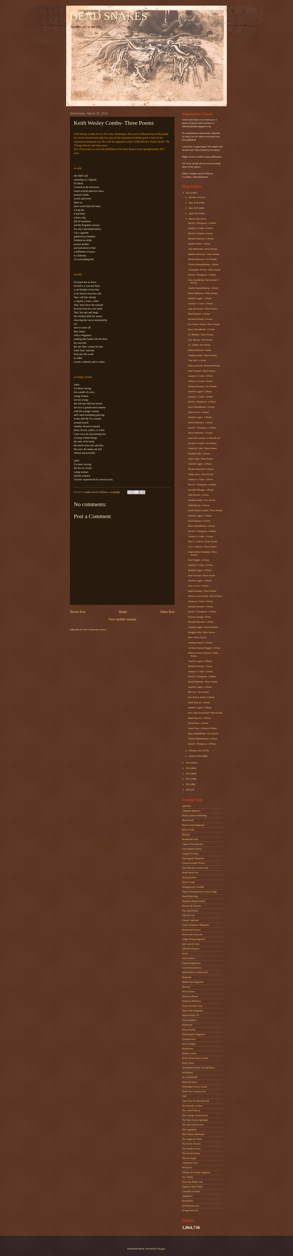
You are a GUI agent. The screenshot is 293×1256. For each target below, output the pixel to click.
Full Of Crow (188, 915)
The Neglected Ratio (192, 1139)
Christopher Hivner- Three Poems (204, 269)
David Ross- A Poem (198, 723)
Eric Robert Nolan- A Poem (201, 697)
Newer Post (78, 612)
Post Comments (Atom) (94, 629)
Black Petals (188, 820)
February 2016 (196, 750)
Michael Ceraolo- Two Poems (202, 443)
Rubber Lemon (189, 1053)
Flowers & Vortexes (191, 906)
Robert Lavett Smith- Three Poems (205, 596)
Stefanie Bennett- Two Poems (202, 386)
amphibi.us (187, 1196)
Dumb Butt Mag (190, 896)
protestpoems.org (190, 1205)
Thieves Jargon (189, 1158)
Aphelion (186, 806)
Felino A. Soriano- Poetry (200, 381)
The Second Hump (191, 1153)
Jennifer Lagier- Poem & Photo (203, 627)
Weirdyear (187, 1167)
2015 (188, 762)
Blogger (161, 1248)
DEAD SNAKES (108, 16)
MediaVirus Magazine (192, 982)
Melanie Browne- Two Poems (202, 259)
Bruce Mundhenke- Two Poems (203, 733)
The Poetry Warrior (191, 1143)
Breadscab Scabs (190, 839)
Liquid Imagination (191, 963)
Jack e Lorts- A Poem (198, 586)
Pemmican (187, 1025)
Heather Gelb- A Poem (199, 453)
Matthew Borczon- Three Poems (203, 254)
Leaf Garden (188, 958)
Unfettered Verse (190, 1163)
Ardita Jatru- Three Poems (200, 474)
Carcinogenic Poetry (192, 848)
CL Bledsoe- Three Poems (200, 334)
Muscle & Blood (190, 996)
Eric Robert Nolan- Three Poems (204, 324)
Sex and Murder (190, 1077)
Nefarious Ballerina (191, 1001)
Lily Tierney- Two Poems (200, 340)
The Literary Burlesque (193, 1134)
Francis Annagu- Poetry (199, 617)
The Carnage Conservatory (195, 1115)
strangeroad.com (190, 1210)
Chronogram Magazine (193, 858)
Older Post (167, 612)
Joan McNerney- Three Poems (202, 309)
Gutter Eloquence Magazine (195, 925)
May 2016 (194, 208)
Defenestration (189, 877)
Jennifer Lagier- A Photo (200, 298)
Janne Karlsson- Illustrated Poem (204, 365)
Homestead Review (191, 929)
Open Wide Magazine (192, 1010)
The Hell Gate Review (192, 1124)
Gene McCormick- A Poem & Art (204, 438)
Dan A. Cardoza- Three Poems (202, 541)
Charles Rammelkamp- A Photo (203, 264)
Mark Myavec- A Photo (199, 718)
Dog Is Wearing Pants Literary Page (199, 891)
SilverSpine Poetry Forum (194, 1086)
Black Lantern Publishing (194, 815)
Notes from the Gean (192, 1006)
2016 (188, 193)
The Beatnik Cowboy (192, 1105)
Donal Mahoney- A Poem (200, 422)
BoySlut (186, 834)
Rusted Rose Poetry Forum (195, 1058)
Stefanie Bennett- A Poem (200, 606)
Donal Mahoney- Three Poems (203, 293)
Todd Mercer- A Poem (198, 505)
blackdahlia (187, 1201)
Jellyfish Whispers (191, 948)
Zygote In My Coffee (192, 1186)
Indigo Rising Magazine (193, 939)
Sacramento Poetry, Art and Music (198, 1067)
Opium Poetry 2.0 (190, 1015)
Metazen (186, 987)
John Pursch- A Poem (198, 412)
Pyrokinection (188, 1039)
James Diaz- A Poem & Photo (202, 728)
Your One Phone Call (192, 1182)
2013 (188, 773)
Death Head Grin (190, 872)
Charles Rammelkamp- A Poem (203, 288)
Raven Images (189, 1044)
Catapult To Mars (190, 853)
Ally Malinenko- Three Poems (202, 249)
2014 (188, 768)
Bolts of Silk (188, 829)
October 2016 (195, 197)
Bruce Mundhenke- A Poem (201, 329)
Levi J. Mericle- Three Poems (202, 546)
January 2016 (195, 756)
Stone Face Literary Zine (194, 1091)
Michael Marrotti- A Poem (200, 238)
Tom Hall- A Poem (197, 360)
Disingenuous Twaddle (193, 887)
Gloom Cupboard (190, 920)
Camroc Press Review (192, 844)
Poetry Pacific (189, 1029)
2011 (188, 784)
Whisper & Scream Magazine (196, 1172)
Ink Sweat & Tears (191, 944)
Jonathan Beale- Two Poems (201, 500)
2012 (188, 779)
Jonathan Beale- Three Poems (202, 355)
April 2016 (194, 213)
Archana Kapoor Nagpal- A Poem (204, 648)
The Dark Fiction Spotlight (195, 1120)
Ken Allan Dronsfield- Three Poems (205, 713)
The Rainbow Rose (191, 1148)
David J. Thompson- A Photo (202, 223)
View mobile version (122, 619)
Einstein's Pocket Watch (193, 901)
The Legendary (189, 1129)
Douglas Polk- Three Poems (201, 632)
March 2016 (195, 219)
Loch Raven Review (192, 967)
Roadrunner (187, 1048)
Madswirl (186, 977)
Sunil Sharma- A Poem (199, 314)
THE (184, 1096)
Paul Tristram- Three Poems (201, 371)
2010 (188, 789)
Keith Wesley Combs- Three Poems (205, 510)
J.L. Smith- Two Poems (199, 345)
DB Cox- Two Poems (198, 692)
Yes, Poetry (187, 1177)
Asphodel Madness (191, 811)
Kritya (185, 953)
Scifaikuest (187, 1072)
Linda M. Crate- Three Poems (202, 448)
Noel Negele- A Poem (198, 560)
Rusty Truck (188, 1063)
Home (123, 612)
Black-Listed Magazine (193, 825)
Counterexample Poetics (194, 863)
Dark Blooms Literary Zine (195, 868)
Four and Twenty (190, 910)
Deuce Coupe (188, 882)
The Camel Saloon (191, 1110)
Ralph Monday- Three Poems (202, 591)
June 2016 (194, 202)
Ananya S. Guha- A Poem (200, 228)
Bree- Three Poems (197, 637)
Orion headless (189, 1020)
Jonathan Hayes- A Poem (200, 642)
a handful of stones (191, 1191)
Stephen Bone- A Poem (199, 243)
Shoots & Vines (189, 1082)
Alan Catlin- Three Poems (200, 459)
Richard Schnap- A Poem (200, 319)
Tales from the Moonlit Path (195, 1101)
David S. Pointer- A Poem (200, 233)
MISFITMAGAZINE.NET (195, 972)
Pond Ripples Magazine (193, 1034)
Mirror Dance (188, 991)
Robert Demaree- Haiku (199, 350)
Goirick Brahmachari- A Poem (202, 738)
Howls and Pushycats (192, 934)
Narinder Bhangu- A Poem (201, 490)
